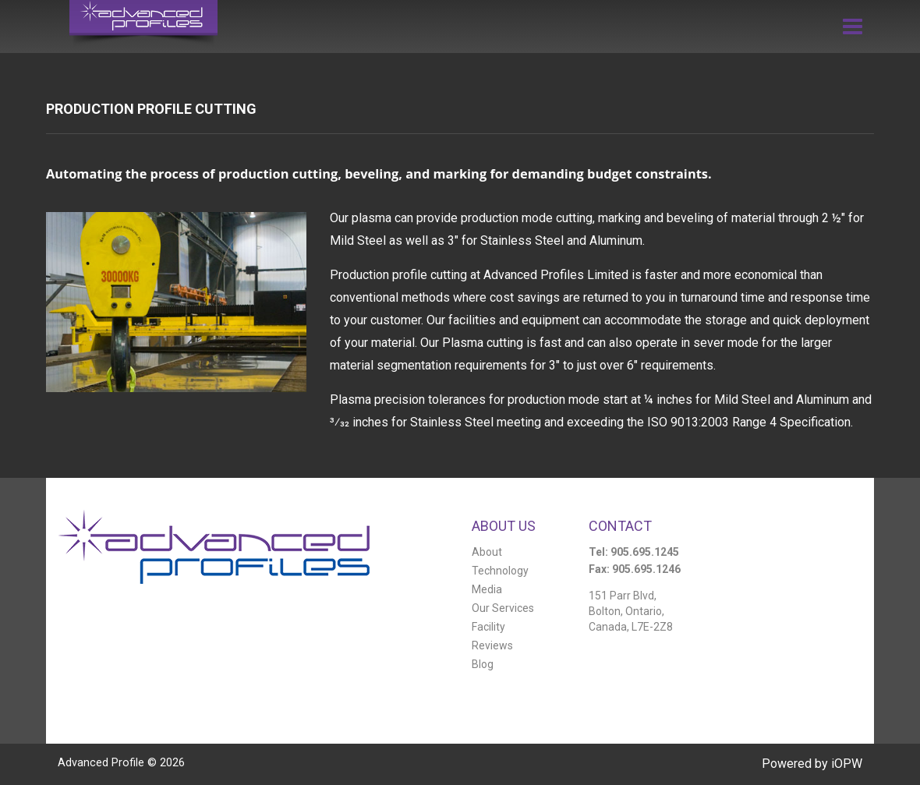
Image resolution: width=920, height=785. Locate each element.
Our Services (503, 608)
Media (487, 589)
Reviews (492, 645)
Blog (483, 664)
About (487, 552)
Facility (488, 627)
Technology (500, 570)
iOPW (846, 763)
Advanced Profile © (121, 762)
